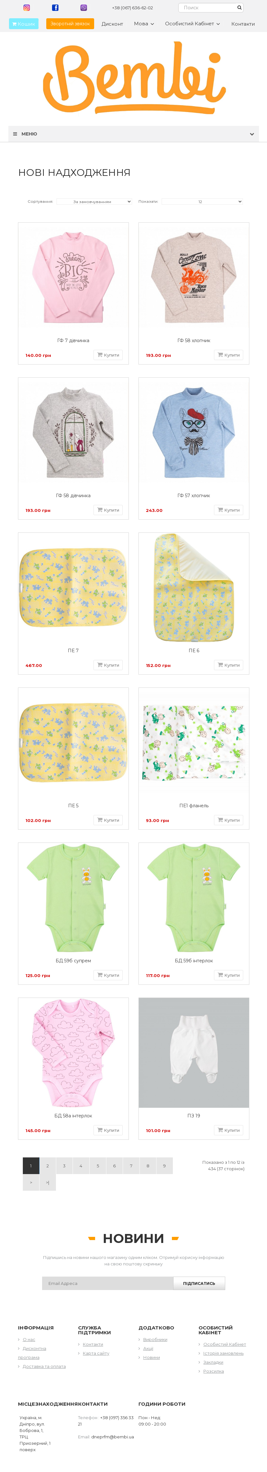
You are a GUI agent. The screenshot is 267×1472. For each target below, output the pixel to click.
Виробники (155, 1339)
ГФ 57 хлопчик (193, 495)
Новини (151, 1357)
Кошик (22, 24)
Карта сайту (96, 1353)
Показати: (148, 201)
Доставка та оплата (44, 1366)
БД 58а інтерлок (73, 1116)
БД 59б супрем (73, 961)
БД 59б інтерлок (194, 961)
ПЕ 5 (73, 806)
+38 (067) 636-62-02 (132, 7)
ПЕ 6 (194, 651)
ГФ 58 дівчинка (73, 495)
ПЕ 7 (73, 651)
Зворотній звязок (70, 24)
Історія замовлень (223, 1353)
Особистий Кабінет (224, 1344)
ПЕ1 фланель (194, 806)
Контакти (243, 24)
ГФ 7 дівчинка (73, 340)
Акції (148, 1348)
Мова (144, 23)
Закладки (213, 1362)
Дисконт (112, 24)
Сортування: (40, 201)
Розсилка (213, 1371)
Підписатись (199, 1283)
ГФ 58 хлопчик (193, 340)
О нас (29, 1339)
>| (47, 1182)
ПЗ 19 (193, 1116)
